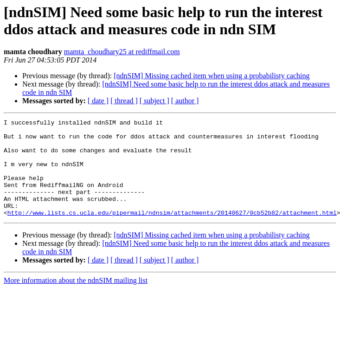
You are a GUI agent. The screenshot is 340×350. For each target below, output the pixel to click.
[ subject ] (154, 101)
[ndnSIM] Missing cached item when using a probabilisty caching (211, 76)
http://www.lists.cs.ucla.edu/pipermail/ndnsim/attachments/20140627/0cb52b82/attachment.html (172, 232)
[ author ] (185, 101)
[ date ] (98, 101)
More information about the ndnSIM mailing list (76, 300)
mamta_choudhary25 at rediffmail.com (122, 52)
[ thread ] (124, 101)
